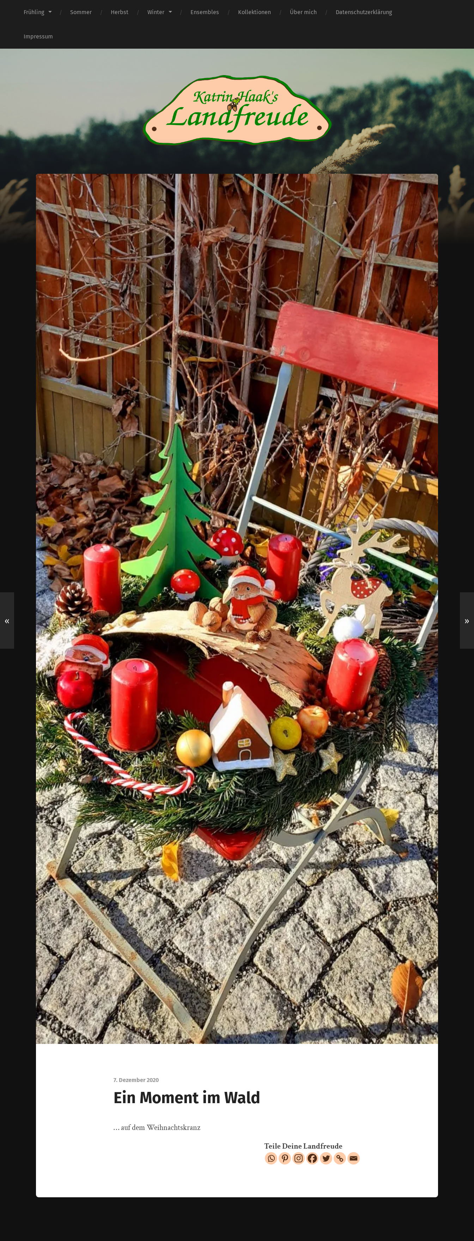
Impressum (38, 36)
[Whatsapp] (271, 1158)
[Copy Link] (340, 1158)
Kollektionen (254, 12)
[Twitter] (326, 1158)
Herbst (119, 12)
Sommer (81, 12)
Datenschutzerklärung (364, 12)
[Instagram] (298, 1158)
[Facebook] (312, 1158)
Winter (155, 12)
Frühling (34, 12)
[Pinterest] (285, 1158)
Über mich (303, 12)
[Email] (353, 1158)
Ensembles (204, 12)
